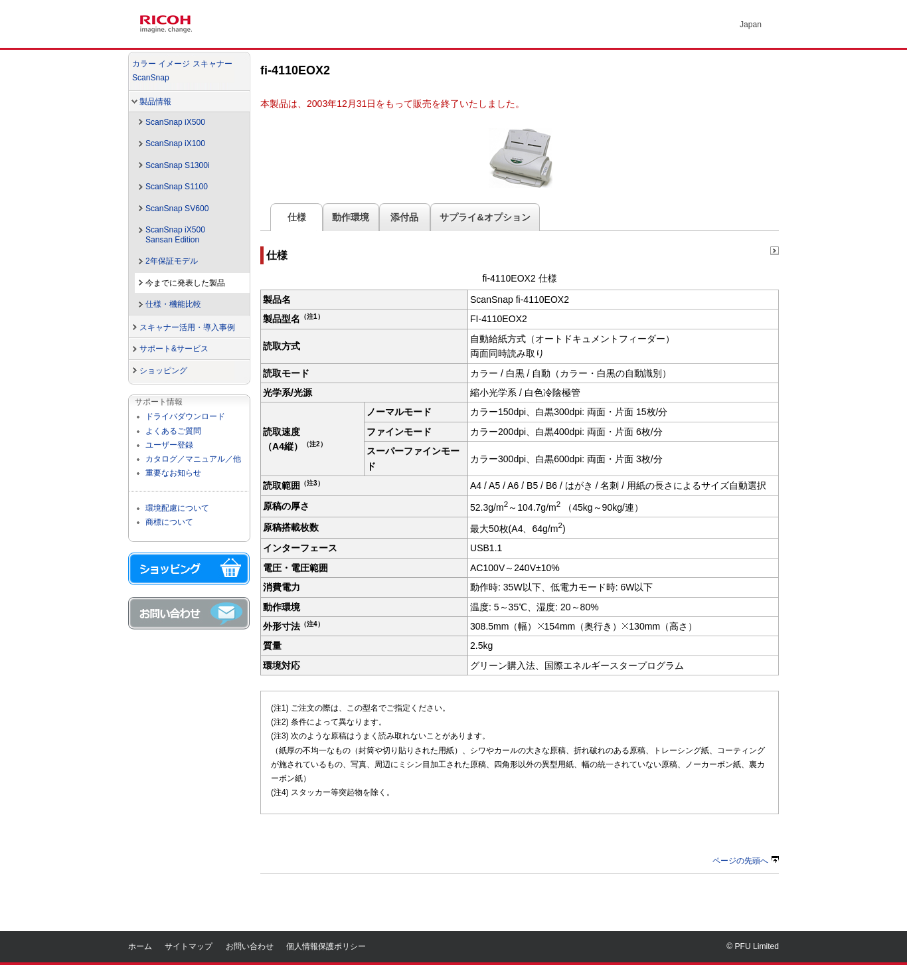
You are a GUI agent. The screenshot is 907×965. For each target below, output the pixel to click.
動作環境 (350, 217)
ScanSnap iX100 (175, 143)
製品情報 (155, 101)
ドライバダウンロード (185, 416)
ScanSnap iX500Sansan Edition (175, 234)
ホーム (140, 946)
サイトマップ (188, 946)
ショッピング (163, 370)
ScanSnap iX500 (175, 122)
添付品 (405, 217)
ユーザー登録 (169, 445)
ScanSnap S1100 (176, 186)
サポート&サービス (173, 348)
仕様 (296, 217)
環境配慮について (177, 508)
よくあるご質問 (173, 431)
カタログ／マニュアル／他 (193, 459)
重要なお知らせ (173, 473)
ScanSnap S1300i (177, 165)
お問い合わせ (250, 946)
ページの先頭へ (745, 860)
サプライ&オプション (485, 217)
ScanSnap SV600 (176, 208)
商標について (169, 522)
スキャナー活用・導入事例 (187, 327)
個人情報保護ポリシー (326, 946)
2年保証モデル (171, 261)
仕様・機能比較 (173, 304)
